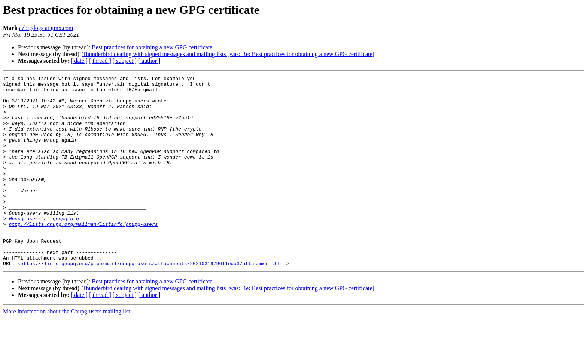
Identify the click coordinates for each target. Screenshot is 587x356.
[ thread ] (100, 61)
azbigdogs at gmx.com (46, 28)
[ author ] (149, 61)
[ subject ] (125, 61)
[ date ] (79, 61)
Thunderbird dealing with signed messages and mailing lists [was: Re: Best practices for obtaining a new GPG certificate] (228, 54)
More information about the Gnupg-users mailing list (66, 349)
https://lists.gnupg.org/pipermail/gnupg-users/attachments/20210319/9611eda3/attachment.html (153, 301)
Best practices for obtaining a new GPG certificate (152, 47)
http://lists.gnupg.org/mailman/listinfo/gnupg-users (83, 254)
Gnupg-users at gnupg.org (44, 247)
